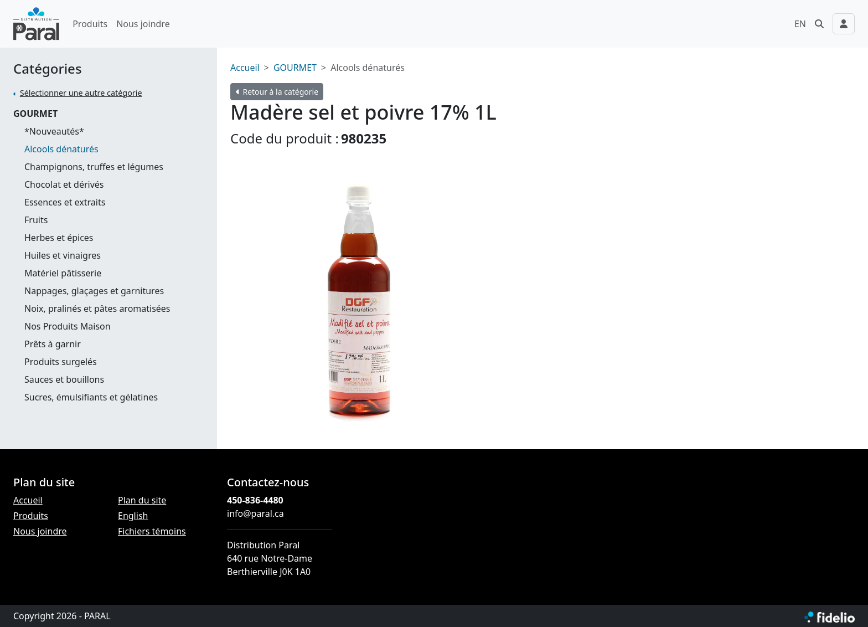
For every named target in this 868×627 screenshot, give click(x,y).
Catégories (47, 69)
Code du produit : (284, 138)
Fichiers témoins (152, 531)
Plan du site (142, 500)
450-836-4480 (255, 500)
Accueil (245, 67)
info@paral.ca (255, 513)
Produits (90, 24)
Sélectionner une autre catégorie (81, 93)
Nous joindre (143, 24)
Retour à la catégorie (277, 91)
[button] (819, 23)
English (133, 516)
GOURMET (35, 113)
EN (800, 24)
